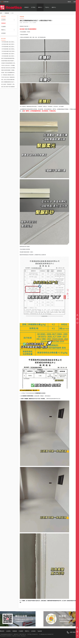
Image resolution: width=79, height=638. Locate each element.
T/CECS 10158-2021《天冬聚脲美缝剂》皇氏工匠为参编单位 (13, 65)
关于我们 (33, 7)
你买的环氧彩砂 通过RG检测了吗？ (8, 60)
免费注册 (75, 1)
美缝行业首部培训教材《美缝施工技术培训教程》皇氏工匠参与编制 (15, 70)
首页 (1, 13)
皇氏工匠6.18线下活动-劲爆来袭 (7, 86)
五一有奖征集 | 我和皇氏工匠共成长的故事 (10, 74)
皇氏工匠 (27, 29)
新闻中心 (40, 7)
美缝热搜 (7, 13)
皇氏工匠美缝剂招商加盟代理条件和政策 (9, 58)
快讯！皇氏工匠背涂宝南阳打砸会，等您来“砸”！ (11, 79)
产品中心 (47, 7)
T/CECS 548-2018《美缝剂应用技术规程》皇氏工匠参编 (12, 77)
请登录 (69, 1)
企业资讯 (3, 19)
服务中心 (54, 7)
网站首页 (2, 631)
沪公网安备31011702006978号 (46, 634)
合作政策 (3, 33)
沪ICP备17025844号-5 (32, 634)
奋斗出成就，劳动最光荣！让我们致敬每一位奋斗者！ (12, 84)
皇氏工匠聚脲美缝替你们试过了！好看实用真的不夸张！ (12, 81)
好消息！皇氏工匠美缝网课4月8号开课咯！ (10, 72)
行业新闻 (3, 26)
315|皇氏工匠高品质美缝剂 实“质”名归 (9, 63)
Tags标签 (40, 631)
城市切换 (7, 1)
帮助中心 (3, 29)
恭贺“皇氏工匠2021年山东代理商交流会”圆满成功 (11, 67)
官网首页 (26, 7)
